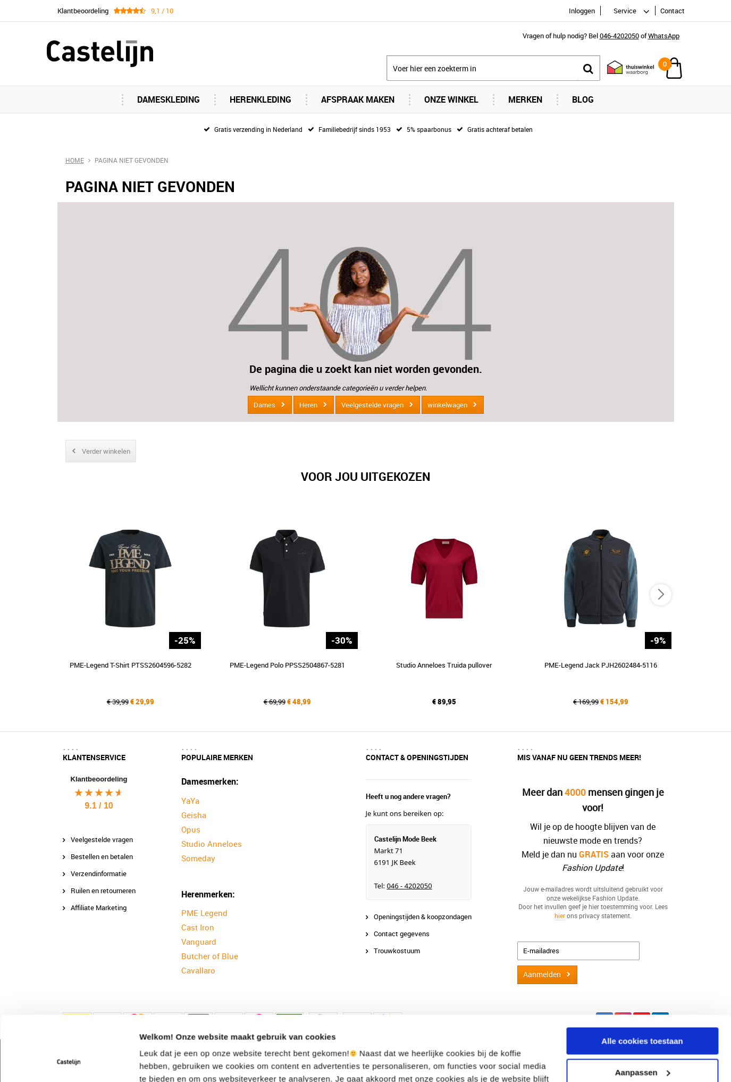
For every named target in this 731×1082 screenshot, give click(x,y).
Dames (264, 405)
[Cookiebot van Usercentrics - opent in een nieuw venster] (68, 1061)
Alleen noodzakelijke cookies (642, 1042)
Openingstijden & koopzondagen (423, 916)
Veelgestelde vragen (372, 405)
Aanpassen (642, 1011)
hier (559, 915)
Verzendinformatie (99, 873)
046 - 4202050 (409, 885)
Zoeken (588, 68)
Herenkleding (260, 99)
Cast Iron (197, 927)
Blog (583, 99)
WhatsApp (663, 35)
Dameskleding (168, 99)
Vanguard (198, 941)
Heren (308, 405)
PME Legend (204, 913)
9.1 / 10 (99, 805)
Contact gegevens (402, 933)
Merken (525, 99)
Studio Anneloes (211, 843)
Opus (190, 829)
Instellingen (161, 1061)
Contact (672, 10)
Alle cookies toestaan (642, 980)
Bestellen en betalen (102, 856)
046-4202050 (619, 35)
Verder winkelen (106, 451)
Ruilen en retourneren (103, 890)
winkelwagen (447, 405)
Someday (198, 858)
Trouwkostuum (397, 950)
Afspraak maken (357, 99)
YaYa (190, 800)
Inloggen (582, 10)
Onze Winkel (451, 99)
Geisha (193, 815)
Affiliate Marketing (99, 907)
